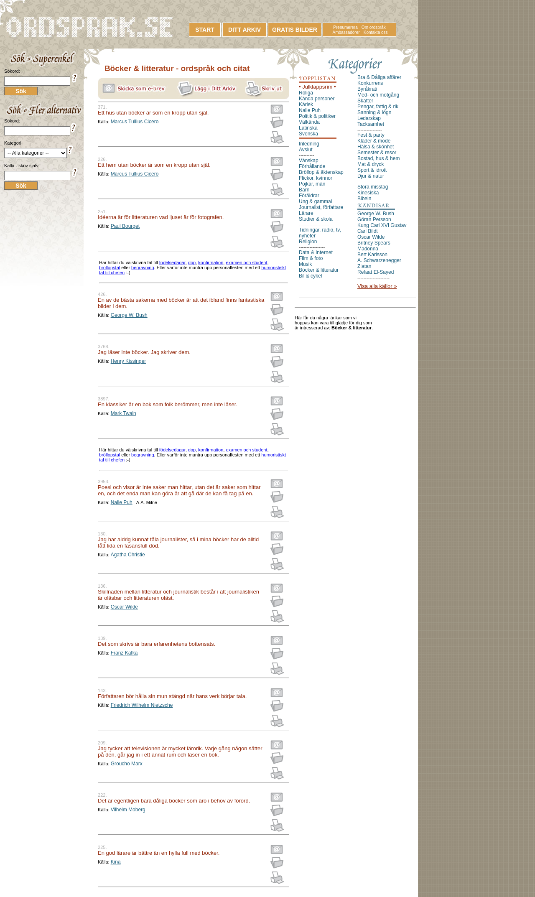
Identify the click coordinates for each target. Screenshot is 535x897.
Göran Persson (374, 219)
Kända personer (316, 99)
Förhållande (312, 166)
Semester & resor (376, 152)
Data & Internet (316, 252)
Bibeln (364, 198)
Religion (308, 242)
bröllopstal (109, 267)
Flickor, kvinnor (315, 178)
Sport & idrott (372, 170)
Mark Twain (123, 413)
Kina (116, 862)
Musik (305, 264)
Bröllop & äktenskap (321, 172)
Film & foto (311, 258)
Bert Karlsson (372, 254)
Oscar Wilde (124, 607)
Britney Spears (373, 243)
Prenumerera (345, 27)
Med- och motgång (378, 95)
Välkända (309, 122)
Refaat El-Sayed (375, 272)
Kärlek (306, 104)
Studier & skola (316, 219)
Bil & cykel (310, 276)
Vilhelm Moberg (128, 810)
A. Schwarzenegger (379, 260)
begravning (142, 267)
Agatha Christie (128, 555)
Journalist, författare (321, 207)
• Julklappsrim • (317, 87)
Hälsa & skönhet (375, 147)
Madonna (367, 249)
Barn (304, 190)
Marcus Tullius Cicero (135, 122)
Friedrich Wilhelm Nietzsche (142, 705)
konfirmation (210, 262)
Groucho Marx (127, 764)
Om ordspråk (374, 27)
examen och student (246, 262)
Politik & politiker (317, 116)
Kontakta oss (376, 32)
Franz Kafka (124, 653)
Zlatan (364, 266)
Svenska (308, 134)
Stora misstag (372, 187)
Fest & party (371, 135)
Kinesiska (368, 193)
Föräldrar (309, 196)
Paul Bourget (125, 226)
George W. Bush (129, 315)
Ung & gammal (315, 201)
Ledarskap (369, 118)
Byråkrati (367, 89)
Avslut (305, 150)
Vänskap (308, 160)
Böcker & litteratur (319, 270)
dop (192, 262)
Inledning (309, 144)
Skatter (365, 101)
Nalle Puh (121, 502)
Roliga (306, 93)
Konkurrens (370, 83)
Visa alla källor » (377, 286)
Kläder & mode (373, 141)
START (204, 29)
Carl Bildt (367, 231)
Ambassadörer (346, 32)
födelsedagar (172, 262)
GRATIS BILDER (294, 29)
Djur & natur (370, 176)
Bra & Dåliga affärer (379, 77)
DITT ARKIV (244, 29)
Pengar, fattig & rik (377, 107)
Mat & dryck (370, 164)
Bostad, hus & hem (378, 158)
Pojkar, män (312, 184)
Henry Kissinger (128, 361)
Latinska (308, 128)
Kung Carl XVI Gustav (381, 225)
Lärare (306, 213)
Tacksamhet (370, 124)
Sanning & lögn (374, 112)
